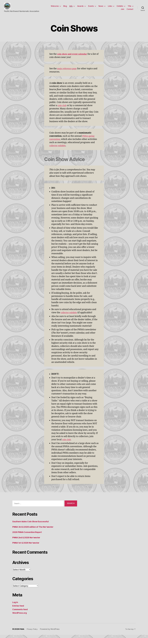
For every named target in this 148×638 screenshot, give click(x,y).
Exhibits (120, 8)
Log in (15, 605)
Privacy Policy (33, 632)
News (100, 8)
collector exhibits (58, 148)
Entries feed (18, 609)
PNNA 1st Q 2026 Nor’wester (27, 546)
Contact (130, 11)
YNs (129, 8)
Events (91, 8)
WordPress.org (20, 616)
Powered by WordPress (51, 632)
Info (71, 8)
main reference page (67, 71)
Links (110, 8)
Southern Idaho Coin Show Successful (32, 524)
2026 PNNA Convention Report (28, 535)
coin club (62, 108)
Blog (65, 8)
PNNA (21, 632)
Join (122, 11)
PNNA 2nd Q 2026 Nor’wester (27, 540)
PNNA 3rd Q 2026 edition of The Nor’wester (34, 530)
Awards (80, 8)
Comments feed (20, 612)
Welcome (55, 8)
